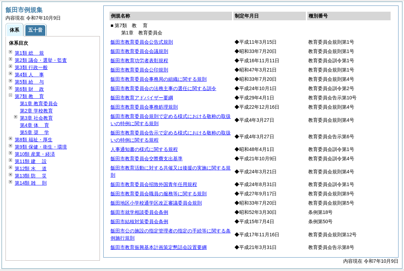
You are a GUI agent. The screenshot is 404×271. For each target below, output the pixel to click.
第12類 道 (31, 168)
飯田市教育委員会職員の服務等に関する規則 (159, 193)
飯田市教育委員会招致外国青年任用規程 (154, 184)
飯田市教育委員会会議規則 (139, 51)
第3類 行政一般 (31, 67)
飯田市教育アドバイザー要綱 (142, 97)
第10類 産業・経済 (35, 154)
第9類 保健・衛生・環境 (41, 147)
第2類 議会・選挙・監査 (41, 60)
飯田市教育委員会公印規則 (139, 70)
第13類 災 (31, 175)
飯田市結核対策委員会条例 (139, 221)
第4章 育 (34, 125)
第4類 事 (29, 74)
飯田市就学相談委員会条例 (139, 212)
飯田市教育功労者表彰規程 (139, 60)
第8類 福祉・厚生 (34, 139)
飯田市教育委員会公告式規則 (142, 42)
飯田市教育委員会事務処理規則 (144, 107)
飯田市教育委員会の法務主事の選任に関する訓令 (163, 88)
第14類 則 (31, 183)
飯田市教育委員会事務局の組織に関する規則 (159, 79)
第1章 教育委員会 (39, 103)
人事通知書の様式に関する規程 (144, 149)
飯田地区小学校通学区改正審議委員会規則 (156, 203)
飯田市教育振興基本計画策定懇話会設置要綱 (159, 247)
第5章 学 (34, 132)
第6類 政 (29, 89)
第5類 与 (29, 82)
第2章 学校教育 (36, 110)
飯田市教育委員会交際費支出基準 (147, 158)
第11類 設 (31, 161)
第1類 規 (29, 53)
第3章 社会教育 (36, 118)
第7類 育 (29, 96)
